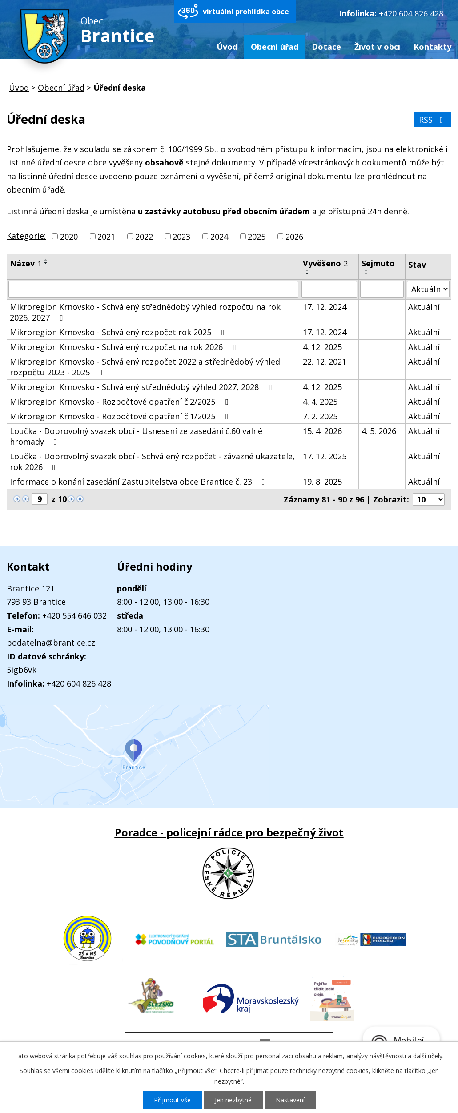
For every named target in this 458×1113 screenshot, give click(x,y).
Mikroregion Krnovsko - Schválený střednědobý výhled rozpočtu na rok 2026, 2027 (145, 312)
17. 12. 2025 (324, 456)
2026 (294, 236)
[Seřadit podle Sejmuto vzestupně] (366, 270)
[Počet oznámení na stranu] (429, 499)
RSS (433, 119)
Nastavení (290, 1100)
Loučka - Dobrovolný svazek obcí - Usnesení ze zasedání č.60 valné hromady (136, 436)
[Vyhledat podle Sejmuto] (382, 289)
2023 (181, 236)
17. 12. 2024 (324, 306)
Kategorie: (26, 235)
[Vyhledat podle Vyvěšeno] (329, 289)
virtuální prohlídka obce (246, 11)
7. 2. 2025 (320, 416)
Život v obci (377, 46)
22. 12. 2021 (324, 361)
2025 (256, 236)
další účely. (428, 1056)
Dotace (326, 46)
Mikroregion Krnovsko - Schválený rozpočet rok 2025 (119, 332)
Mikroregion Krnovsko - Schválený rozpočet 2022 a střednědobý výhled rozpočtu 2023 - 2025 (145, 367)
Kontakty (432, 46)
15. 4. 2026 (322, 431)
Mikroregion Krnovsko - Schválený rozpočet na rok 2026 (124, 347)
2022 (144, 236)
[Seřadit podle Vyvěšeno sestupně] (308, 274)
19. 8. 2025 (322, 481)
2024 (219, 236)
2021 (106, 236)
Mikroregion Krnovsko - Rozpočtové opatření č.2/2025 (121, 401)
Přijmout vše (172, 1100)
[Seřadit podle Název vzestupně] (46, 259)
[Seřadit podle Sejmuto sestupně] (366, 274)
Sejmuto (378, 263)
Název (25, 263)
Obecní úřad (274, 46)
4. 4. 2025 (320, 401)
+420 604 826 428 (411, 13)
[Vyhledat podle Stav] (428, 289)
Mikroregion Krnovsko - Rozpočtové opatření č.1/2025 (121, 416)
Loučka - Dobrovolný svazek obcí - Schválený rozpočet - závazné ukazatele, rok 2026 (152, 461)
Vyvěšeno (325, 263)
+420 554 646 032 (74, 615)
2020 (69, 236)
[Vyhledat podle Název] (153, 289)
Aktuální (424, 306)
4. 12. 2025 (322, 347)
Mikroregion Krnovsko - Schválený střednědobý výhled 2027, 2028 (142, 387)
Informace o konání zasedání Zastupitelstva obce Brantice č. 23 (139, 481)
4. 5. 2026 (379, 431)
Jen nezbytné (233, 1100)
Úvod (227, 46)
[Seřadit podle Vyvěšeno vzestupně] (308, 270)
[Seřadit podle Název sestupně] (46, 263)
